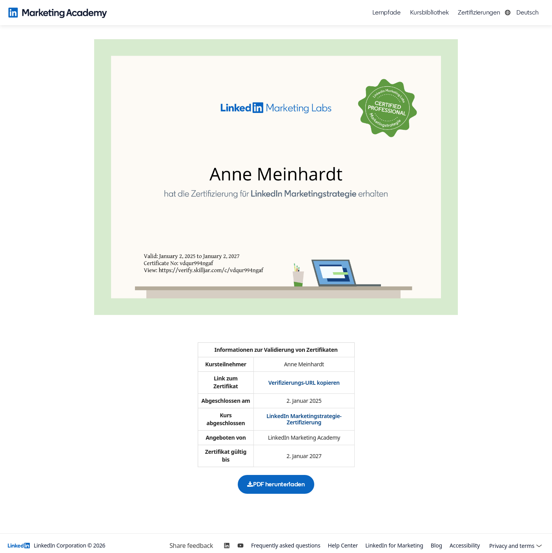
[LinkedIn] (227, 545)
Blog (436, 545)
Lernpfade (386, 12)
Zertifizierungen (479, 12)
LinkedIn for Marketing (394, 545)
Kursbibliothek (429, 12)
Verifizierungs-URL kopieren (304, 382)
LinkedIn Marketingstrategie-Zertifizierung (303, 419)
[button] (524, 12)
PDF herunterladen (275, 484)
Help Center (343, 545)
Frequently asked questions (286, 545)
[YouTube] (240, 545)
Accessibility (465, 545)
